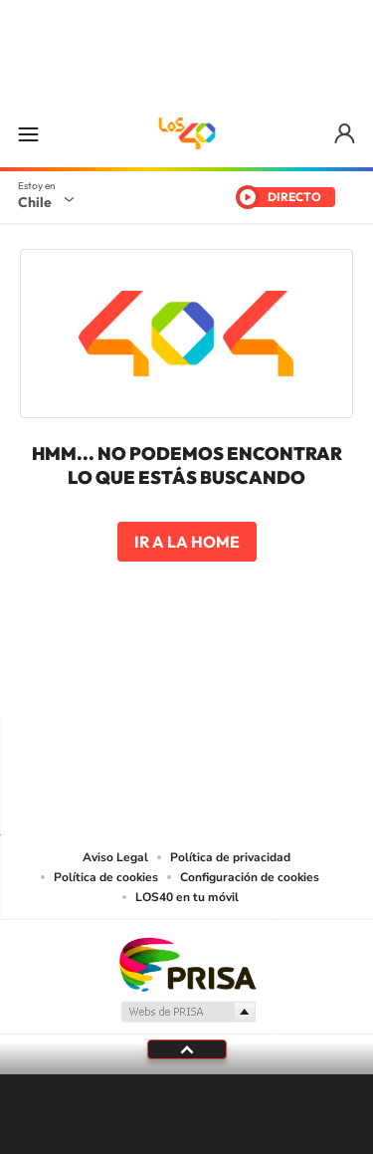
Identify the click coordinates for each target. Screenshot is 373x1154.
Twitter (187, 676)
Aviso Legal (115, 857)
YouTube (147, 676)
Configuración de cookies (249, 877)
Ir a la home (187, 542)
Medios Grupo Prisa (187, 1012)
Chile (35, 202)
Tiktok (68, 676)
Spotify (266, 676)
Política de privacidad (230, 857)
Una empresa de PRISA (187, 963)
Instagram (107, 676)
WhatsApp (306, 676)
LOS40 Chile (187, 133)
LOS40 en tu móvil (187, 897)
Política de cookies (106, 877)
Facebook (227, 676)
